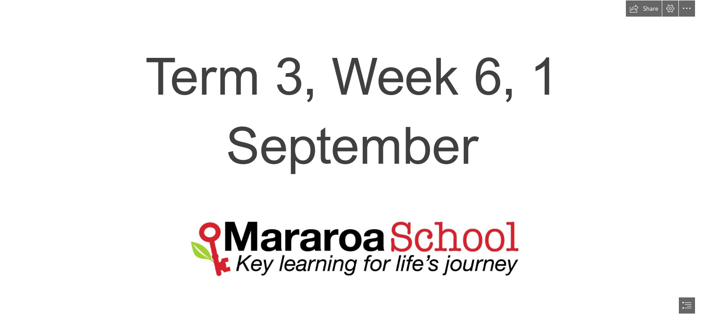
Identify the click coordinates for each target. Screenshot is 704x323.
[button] (644, 8)
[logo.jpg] (352, 248)
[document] (352, 161)
